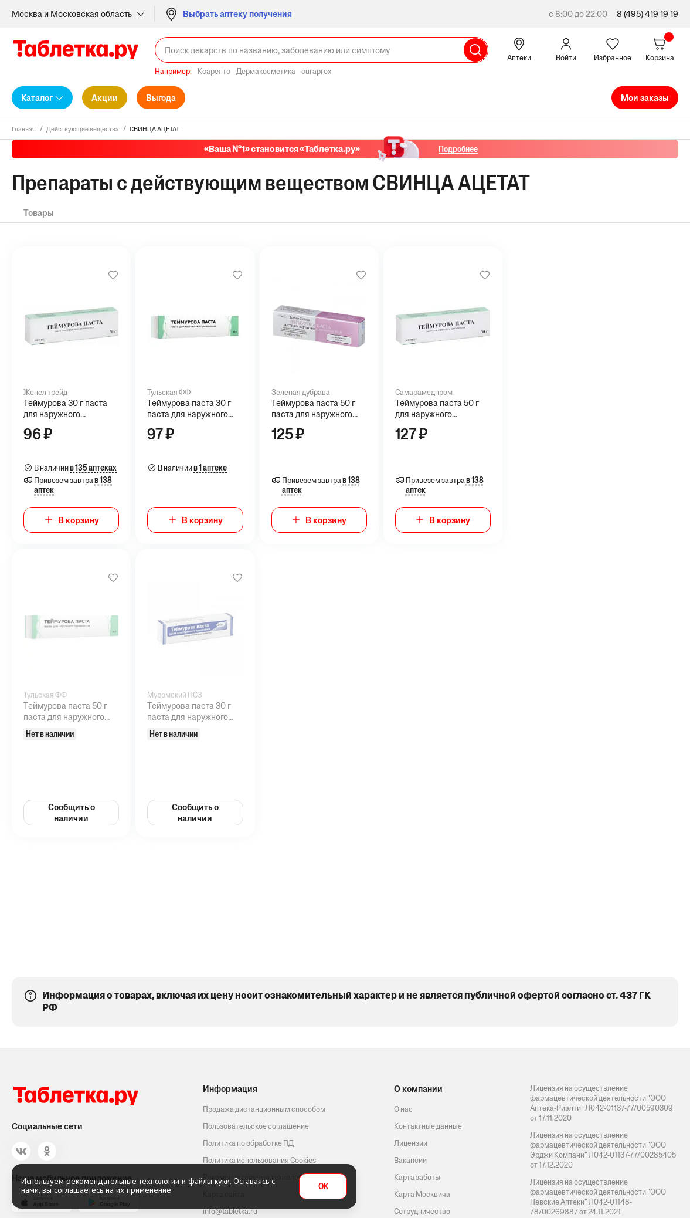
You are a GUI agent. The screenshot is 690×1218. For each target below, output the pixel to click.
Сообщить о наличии (71, 812)
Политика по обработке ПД (248, 1143)
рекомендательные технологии (122, 1181)
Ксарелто (214, 71)
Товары (38, 212)
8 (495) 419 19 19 (647, 13)
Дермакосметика (265, 71)
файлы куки (209, 1181)
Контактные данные (428, 1126)
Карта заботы (417, 1177)
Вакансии (410, 1160)
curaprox (316, 71)
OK (323, 1187)
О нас (403, 1109)
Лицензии (410, 1143)
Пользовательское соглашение (256, 1126)
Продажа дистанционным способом (264, 1109)
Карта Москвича (422, 1194)
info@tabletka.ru (230, 1211)
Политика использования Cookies (259, 1160)
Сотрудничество (422, 1211)
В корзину (78, 520)
